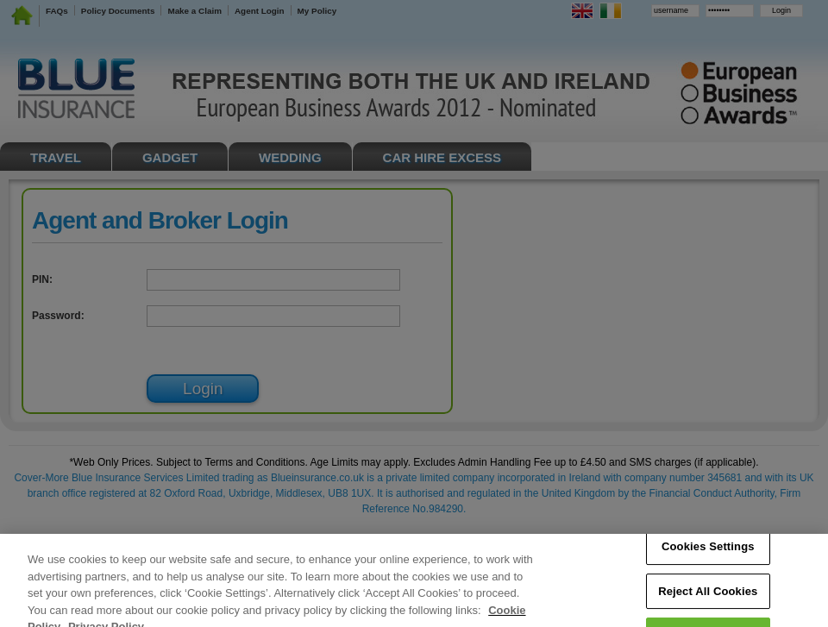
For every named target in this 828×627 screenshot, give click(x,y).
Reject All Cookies (707, 598)
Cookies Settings (708, 553)
